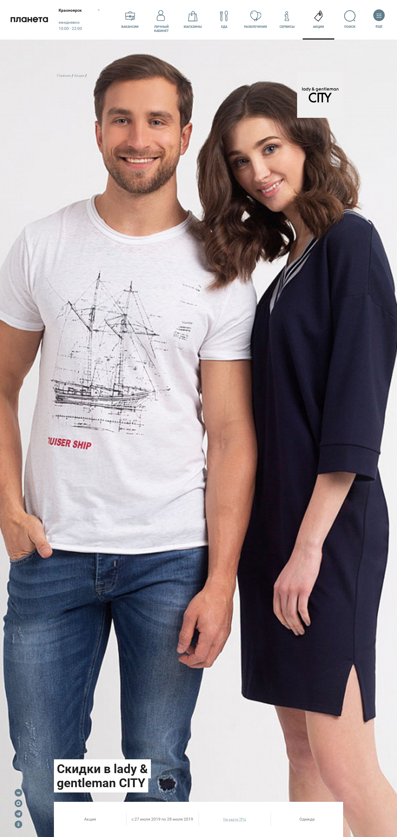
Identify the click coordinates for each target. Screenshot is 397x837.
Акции (318, 19)
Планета (29, 20)
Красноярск (70, 10)
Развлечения (255, 19)
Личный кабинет (161, 19)
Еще (379, 19)
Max (18, 803)
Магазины (193, 19)
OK (18, 824)
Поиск (350, 19)
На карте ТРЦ (234, 819)
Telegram (18, 814)
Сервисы (287, 19)
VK (18, 793)
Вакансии (130, 19)
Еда (224, 19)
